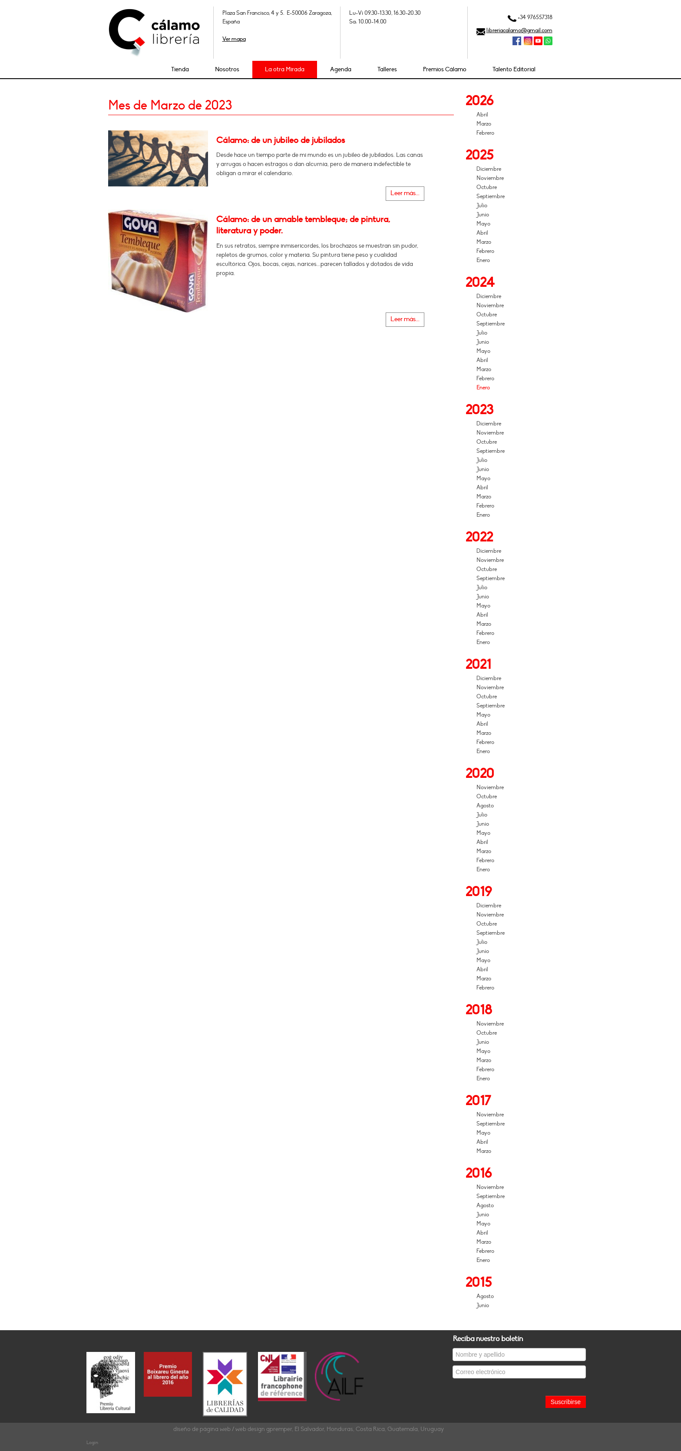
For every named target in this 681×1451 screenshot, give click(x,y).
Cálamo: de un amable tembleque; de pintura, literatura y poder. (303, 225)
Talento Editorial (514, 69)
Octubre (486, 187)
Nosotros (227, 69)
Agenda (340, 69)
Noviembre (490, 178)
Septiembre (490, 196)
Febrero (485, 132)
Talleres (387, 69)
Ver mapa (234, 39)
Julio (481, 205)
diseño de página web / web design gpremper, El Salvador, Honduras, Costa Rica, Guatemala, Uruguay (308, 1429)
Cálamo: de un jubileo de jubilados (280, 140)
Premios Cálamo (444, 69)
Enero (483, 260)
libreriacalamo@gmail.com (519, 30)
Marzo (483, 123)
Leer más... (405, 193)
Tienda (180, 69)
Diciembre (488, 169)
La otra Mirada (284, 69)
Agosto (485, 805)
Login (92, 1442)
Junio (482, 214)
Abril (482, 114)
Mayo (483, 223)
